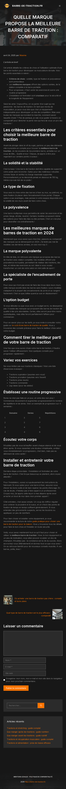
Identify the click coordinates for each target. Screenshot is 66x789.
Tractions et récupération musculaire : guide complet (30, 739)
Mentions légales (21, 777)
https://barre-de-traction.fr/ (35, 782)
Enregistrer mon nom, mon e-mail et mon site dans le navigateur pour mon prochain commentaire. (34, 679)
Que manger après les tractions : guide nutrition (28, 732)
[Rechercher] (41, 705)
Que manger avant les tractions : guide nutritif (27, 735)
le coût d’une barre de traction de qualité (30, 325)
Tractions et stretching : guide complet (23, 728)
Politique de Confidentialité (40, 777)
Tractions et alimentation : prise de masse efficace (29, 743)
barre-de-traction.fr (27, 5)
